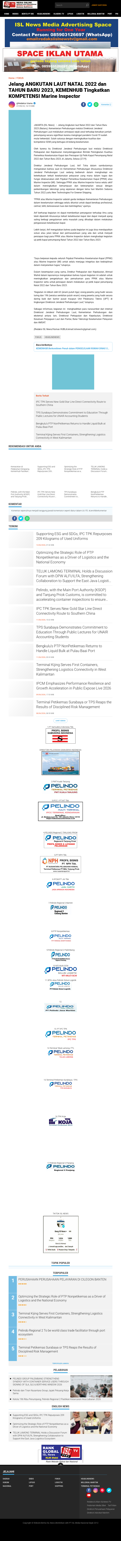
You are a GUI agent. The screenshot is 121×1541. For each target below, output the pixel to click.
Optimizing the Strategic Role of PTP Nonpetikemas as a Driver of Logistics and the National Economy (72, 557)
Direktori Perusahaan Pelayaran (101, 1509)
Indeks (15, 14)
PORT (110, 14)
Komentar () (106, 104)
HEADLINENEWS (43, 14)
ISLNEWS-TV (58, 14)
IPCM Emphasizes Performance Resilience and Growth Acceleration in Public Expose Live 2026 (73, 685)
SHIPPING (59, 1486)
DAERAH (6, 1479)
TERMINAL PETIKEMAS (90, 1486)
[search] (72, 5)
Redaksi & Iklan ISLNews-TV (99, 1502)
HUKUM (6, 1482)
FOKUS (38, 337)
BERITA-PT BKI (28, 14)
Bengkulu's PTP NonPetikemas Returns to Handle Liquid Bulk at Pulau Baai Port (69, 648)
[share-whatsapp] (96, 104)
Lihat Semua (60, 721)
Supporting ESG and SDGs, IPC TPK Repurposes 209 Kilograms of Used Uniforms (74, 536)
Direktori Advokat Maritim (98, 1513)
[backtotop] (60, 1465)
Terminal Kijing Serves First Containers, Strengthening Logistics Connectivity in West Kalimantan (71, 669)
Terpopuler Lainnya (60, 1363)
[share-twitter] (89, 104)
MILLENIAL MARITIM (95, 14)
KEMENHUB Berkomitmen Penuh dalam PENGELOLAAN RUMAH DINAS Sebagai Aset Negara (73, 348)
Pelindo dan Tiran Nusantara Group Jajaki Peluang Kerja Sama (41, 1392)
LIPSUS (70, 14)
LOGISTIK (80, 14)
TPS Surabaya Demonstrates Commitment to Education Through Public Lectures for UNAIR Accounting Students (72, 632)
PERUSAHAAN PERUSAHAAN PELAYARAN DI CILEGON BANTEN (62, 1279)
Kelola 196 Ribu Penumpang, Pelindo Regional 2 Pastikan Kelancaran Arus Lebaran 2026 (57, 1399)
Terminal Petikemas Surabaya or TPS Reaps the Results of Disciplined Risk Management (73, 704)
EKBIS (31, 1479)
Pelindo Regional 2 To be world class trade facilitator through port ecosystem (61, 1332)
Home (6, 14)
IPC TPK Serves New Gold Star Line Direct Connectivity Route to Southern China (69, 611)
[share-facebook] (83, 104)
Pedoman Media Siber (96, 1505)
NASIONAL (7, 1486)
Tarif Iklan (112, 1505)
